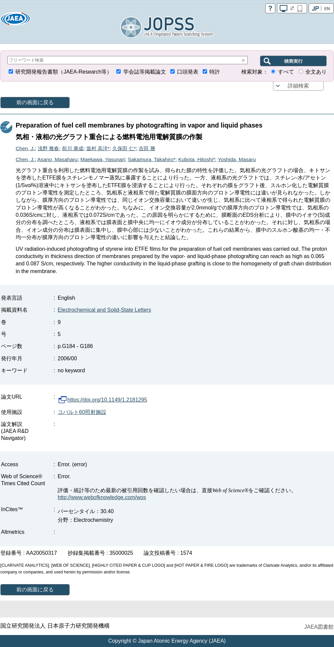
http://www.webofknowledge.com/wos (102, 497)
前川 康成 (72, 148)
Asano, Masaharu (57, 159)
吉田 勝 (147, 148)
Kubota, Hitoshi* (196, 159)
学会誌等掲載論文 (144, 72)
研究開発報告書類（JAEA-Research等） (63, 72)
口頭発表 (187, 72)
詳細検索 (298, 86)
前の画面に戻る (35, 102)
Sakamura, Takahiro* (152, 159)
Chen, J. (25, 148)
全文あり (316, 72)
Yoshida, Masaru (237, 159)
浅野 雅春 (48, 148)
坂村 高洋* (98, 148)
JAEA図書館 (319, 627)
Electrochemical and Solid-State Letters (104, 310)
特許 (214, 72)
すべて (286, 72)
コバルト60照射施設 (82, 412)
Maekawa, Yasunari (102, 159)
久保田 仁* (124, 148)
